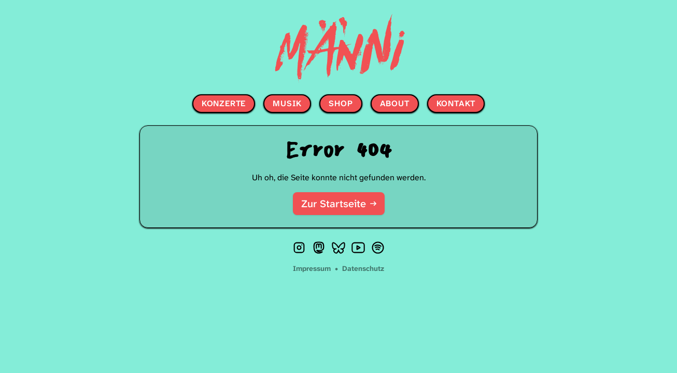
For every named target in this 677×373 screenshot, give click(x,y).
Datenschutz (363, 268)
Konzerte (224, 103)
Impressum (313, 268)
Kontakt (456, 103)
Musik (287, 103)
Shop (340, 103)
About (395, 103)
